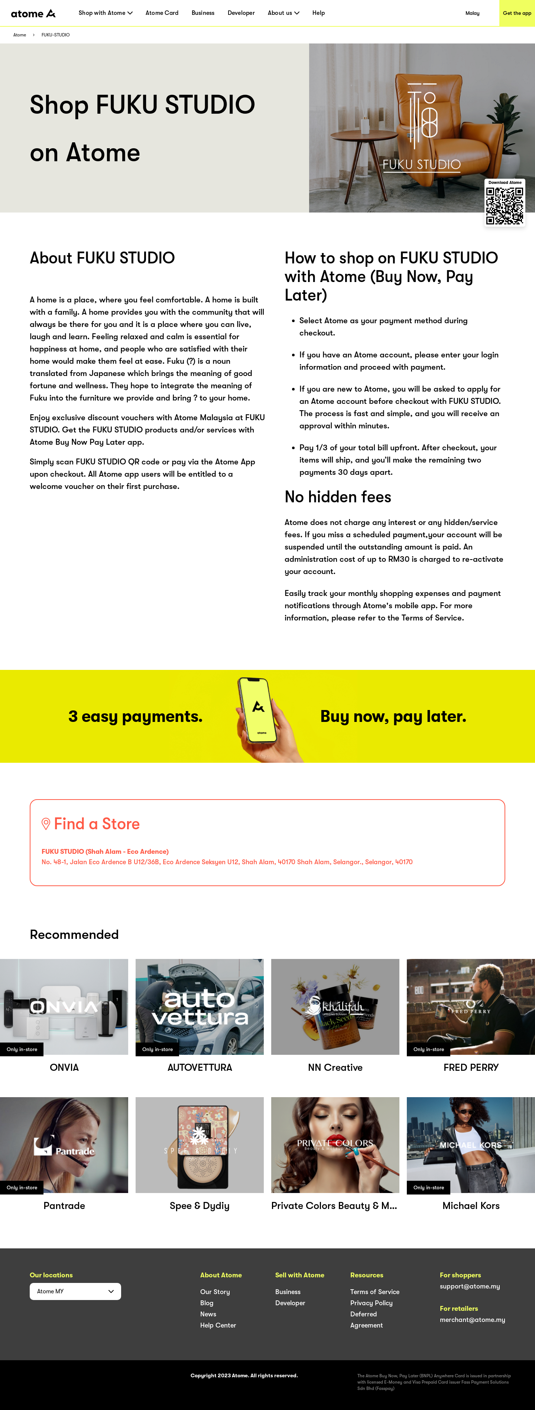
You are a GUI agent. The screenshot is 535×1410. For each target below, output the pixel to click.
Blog (207, 1303)
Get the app (517, 13)
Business (203, 13)
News (208, 1314)
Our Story (215, 1292)
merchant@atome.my (472, 1319)
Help (318, 13)
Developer (241, 13)
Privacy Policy (371, 1303)
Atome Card (162, 13)
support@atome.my (470, 1286)
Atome (19, 35)
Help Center (218, 1325)
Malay (473, 13)
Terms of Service (374, 1292)
